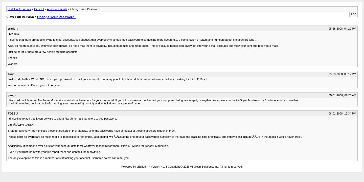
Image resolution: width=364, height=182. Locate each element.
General (39, 9)
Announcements (57, 9)
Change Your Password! (56, 17)
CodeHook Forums (19, 9)
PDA (353, 14)
